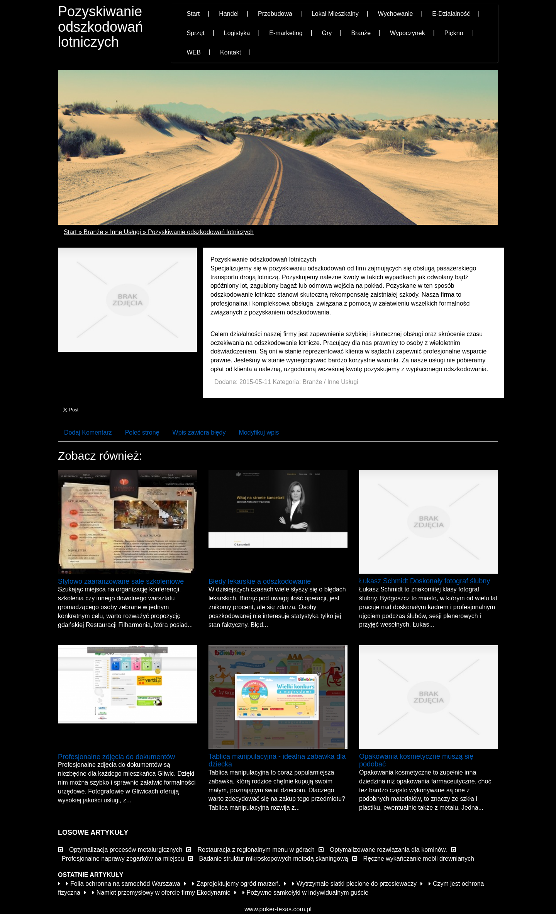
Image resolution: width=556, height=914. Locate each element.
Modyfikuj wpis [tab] (259, 432)
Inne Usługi (125, 232)
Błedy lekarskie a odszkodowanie (259, 581)
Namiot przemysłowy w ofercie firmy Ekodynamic (161, 892)
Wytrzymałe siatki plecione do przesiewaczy (354, 883)
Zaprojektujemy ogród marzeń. (236, 883)
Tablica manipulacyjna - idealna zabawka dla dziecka (277, 760)
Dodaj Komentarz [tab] (88, 432)
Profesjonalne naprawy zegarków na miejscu (123, 858)
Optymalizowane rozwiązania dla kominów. (388, 849)
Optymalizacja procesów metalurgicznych (125, 849)
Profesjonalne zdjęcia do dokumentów (116, 757)
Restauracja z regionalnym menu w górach (255, 849)
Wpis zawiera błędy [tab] (199, 432)
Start (70, 232)
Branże (93, 232)
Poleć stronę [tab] (142, 432)
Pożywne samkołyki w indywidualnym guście (305, 892)
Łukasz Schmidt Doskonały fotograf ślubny (424, 581)
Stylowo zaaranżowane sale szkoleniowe (121, 581)
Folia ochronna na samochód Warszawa (123, 883)
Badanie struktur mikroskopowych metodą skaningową (273, 858)
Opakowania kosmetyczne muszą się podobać (416, 760)
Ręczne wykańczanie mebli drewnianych (418, 858)
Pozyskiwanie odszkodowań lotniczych (201, 232)
